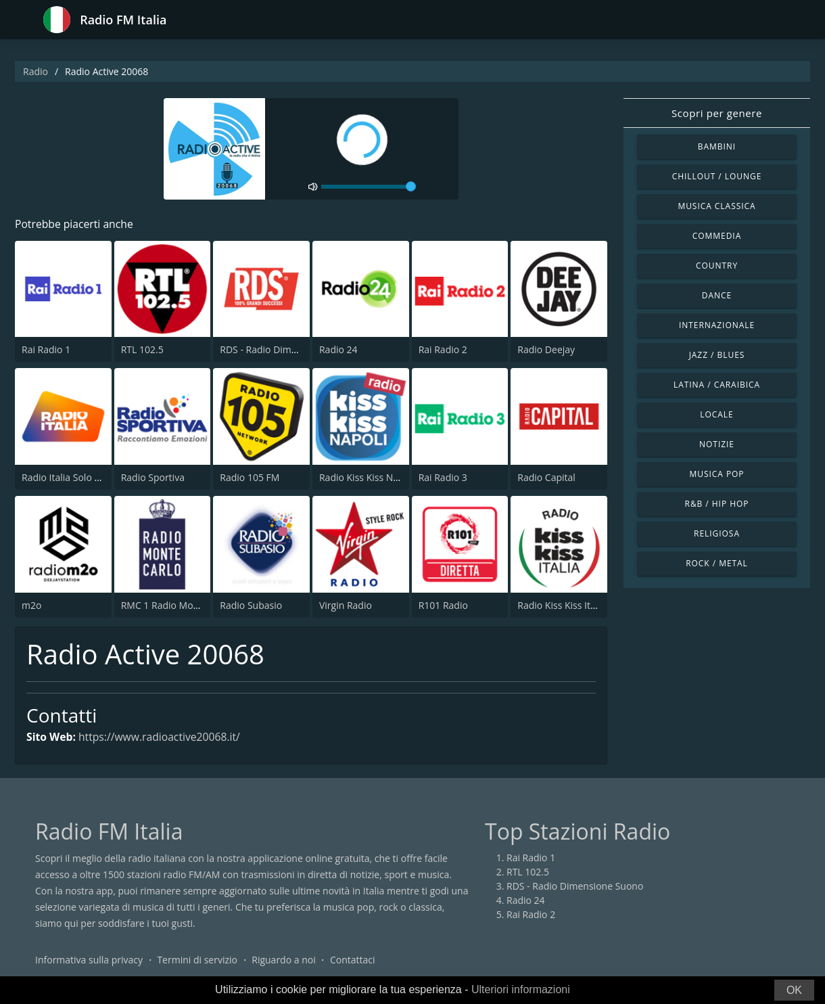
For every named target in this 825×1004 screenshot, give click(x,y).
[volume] (368, 187)
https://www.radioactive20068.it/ (161, 737)
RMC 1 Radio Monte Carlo (177, 605)
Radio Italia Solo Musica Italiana (91, 477)
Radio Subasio (251, 605)
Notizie (716, 444)
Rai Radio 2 (443, 350)
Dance (717, 295)
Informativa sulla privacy (89, 959)
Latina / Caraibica (717, 384)
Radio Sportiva (153, 477)
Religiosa (717, 533)
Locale (716, 414)
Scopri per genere (716, 113)
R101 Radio (443, 605)
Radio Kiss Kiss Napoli (367, 477)
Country (717, 265)
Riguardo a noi (283, 959)
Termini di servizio (197, 959)
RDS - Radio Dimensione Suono (288, 350)
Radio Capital (546, 477)
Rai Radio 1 (46, 350)
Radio (35, 71)
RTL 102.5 (142, 350)
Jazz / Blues (717, 355)
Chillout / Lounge (717, 176)
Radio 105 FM (249, 477)
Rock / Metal (717, 563)
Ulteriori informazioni (520, 989)
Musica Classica (716, 206)
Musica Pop (716, 474)
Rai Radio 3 (443, 477)
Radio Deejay (546, 350)
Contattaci (352, 959)
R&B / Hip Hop (717, 503)
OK (794, 990)
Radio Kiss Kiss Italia (561, 605)
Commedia (716, 236)
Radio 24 (338, 350)
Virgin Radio (345, 605)
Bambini (717, 146)
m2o (31, 605)
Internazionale (717, 325)
